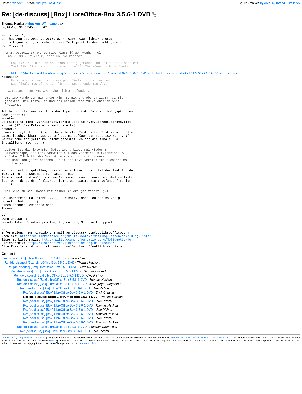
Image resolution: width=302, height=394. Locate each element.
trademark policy (87, 391)
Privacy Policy (9, 385)
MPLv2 (53, 388)
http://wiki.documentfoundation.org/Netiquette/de (86, 285)
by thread (278, 3)
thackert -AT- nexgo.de (44, 23)
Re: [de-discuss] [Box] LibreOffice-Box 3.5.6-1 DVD (79, 14)
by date (265, 3)
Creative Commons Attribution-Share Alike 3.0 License (200, 385)
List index (293, 3)
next (19, 3)
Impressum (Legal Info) (32, 385)
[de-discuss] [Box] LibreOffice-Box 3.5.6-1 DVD (34, 306)
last (58, 3)
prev (13, 3)
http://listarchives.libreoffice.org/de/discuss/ (70, 290)
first (38, 3)
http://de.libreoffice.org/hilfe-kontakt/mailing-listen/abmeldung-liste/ (85, 281)
